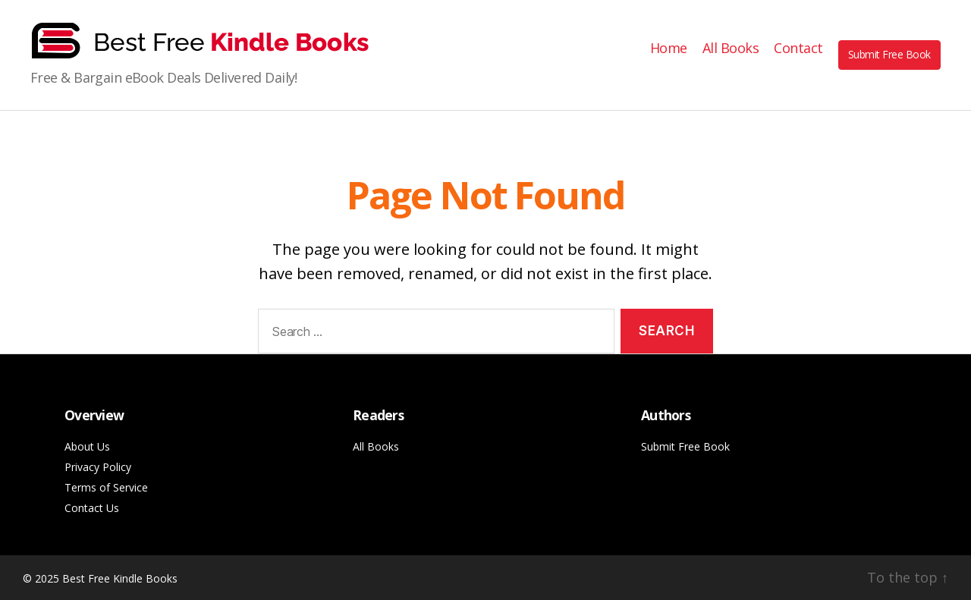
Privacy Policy (97, 467)
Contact (798, 48)
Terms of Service (106, 487)
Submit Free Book (889, 54)
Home (668, 48)
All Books (730, 48)
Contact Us (91, 508)
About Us (87, 446)
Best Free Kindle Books (120, 578)
